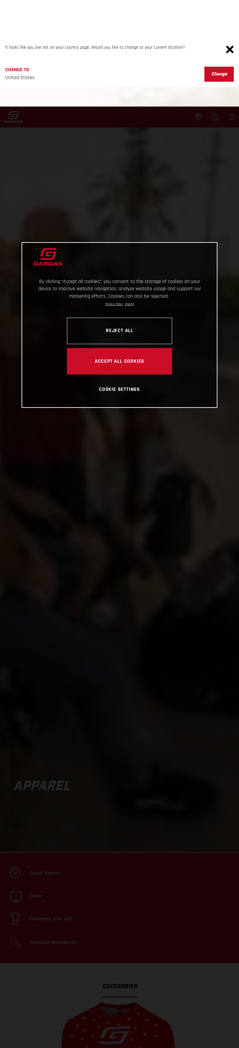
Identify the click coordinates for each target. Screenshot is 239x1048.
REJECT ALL (119, 224)
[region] (119, 218)
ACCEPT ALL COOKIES (119, 254)
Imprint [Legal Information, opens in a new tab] (129, 197)
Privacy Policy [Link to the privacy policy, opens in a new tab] (114, 197)
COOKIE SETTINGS (119, 282)
